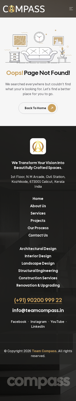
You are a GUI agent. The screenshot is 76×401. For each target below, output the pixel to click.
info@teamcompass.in (38, 310)
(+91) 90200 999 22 (38, 300)
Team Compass (44, 351)
